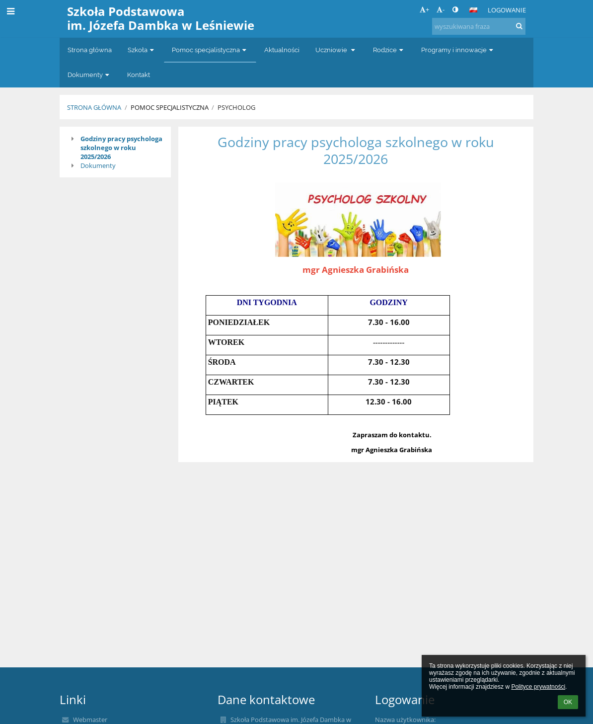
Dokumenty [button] (89, 75)
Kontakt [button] (138, 75)
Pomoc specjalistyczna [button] (210, 50)
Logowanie (507, 9)
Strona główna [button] (90, 50)
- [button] (441, 9)
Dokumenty (98, 165)
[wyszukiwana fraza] (479, 26)
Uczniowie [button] (336, 50)
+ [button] (424, 9)
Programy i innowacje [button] (458, 50)
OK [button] (568, 702)
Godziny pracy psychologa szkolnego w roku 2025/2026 (121, 147)
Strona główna (94, 107)
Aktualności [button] (281, 50)
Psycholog (236, 107)
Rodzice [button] (389, 50)
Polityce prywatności (538, 686)
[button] (473, 10)
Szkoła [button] (142, 50)
